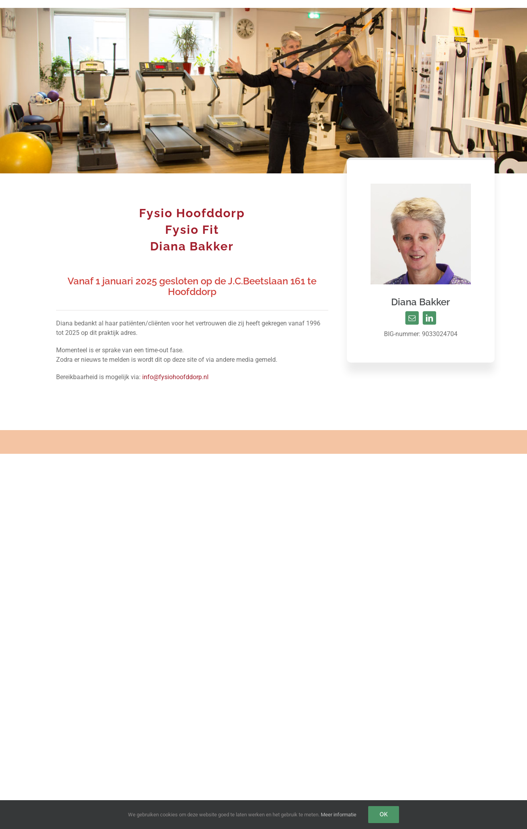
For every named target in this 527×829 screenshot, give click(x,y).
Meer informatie (338, 815)
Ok (384, 814)
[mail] (412, 318)
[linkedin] (429, 318)
